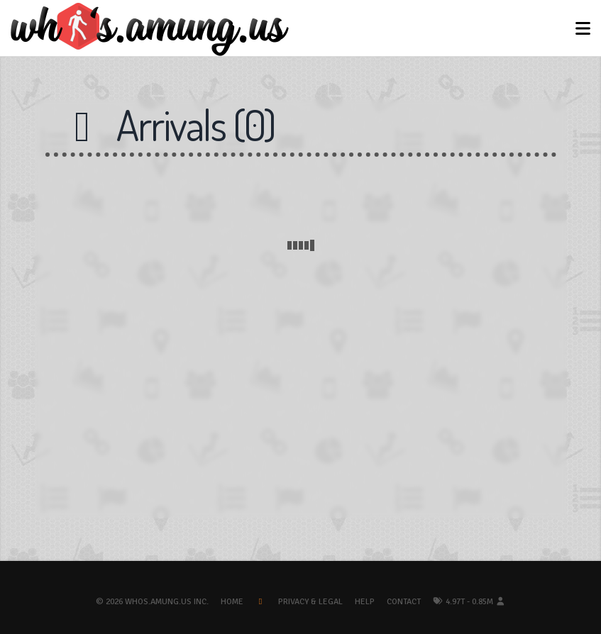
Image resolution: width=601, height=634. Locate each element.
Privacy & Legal (310, 601)
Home (232, 601)
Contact (404, 601)
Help (365, 601)
